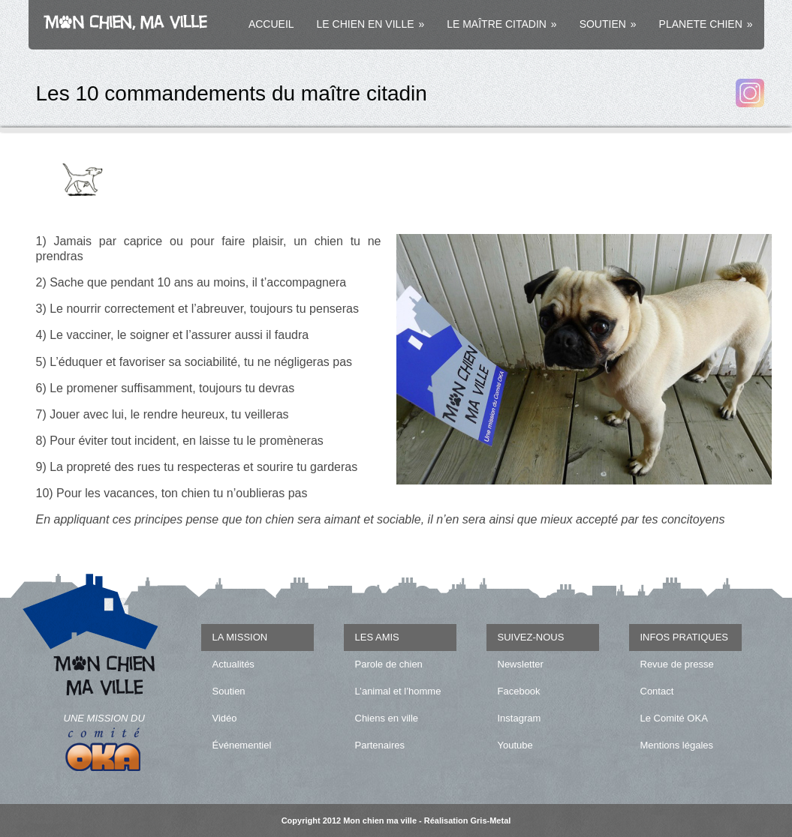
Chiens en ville (387, 718)
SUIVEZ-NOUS (531, 637)
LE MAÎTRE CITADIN (501, 24)
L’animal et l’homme (398, 691)
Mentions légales (677, 745)
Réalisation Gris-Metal (467, 820)
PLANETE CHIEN (706, 24)
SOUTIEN (608, 24)
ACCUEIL (271, 24)
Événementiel (242, 745)
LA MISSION (240, 637)
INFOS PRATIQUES (684, 637)
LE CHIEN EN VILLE (371, 24)
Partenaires (380, 745)
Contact (657, 691)
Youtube (515, 745)
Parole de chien (389, 664)
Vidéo (224, 718)
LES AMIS (377, 637)
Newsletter (521, 664)
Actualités (233, 664)
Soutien (228, 691)
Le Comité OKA (674, 718)
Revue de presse (677, 664)
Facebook (519, 691)
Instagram (519, 718)
